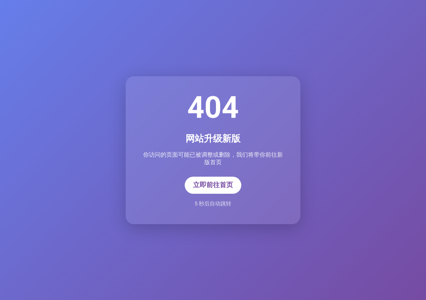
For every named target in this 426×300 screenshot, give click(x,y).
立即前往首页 (213, 185)
